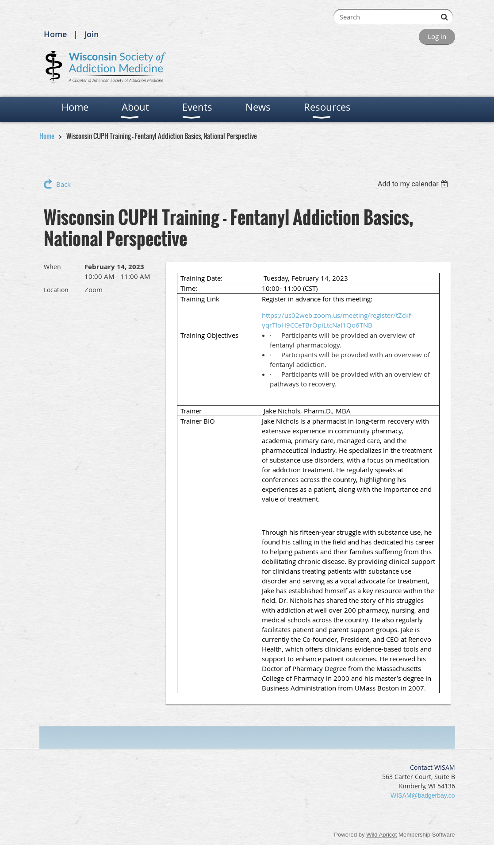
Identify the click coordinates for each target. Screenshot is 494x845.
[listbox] (414, 183)
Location (56, 290)
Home (55, 34)
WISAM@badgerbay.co (423, 795)
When (52, 266)
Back (63, 184)
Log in (437, 36)
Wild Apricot (381, 834)
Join (91, 34)
